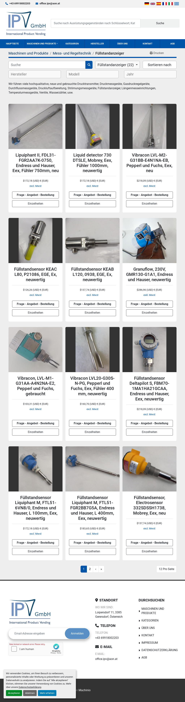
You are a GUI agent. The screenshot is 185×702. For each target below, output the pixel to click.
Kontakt (147, 43)
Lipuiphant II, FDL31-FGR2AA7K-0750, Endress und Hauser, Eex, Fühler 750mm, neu (35, 163)
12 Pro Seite (166, 569)
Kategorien (72, 43)
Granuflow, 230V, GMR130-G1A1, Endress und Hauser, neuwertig (149, 274)
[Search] (96, 23)
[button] (42, 43)
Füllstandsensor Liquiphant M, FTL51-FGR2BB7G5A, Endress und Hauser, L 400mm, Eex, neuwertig (92, 508)
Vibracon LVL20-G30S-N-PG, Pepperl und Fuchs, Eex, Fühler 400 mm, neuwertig (92, 386)
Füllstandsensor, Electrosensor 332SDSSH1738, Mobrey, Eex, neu (149, 505)
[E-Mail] (37, 633)
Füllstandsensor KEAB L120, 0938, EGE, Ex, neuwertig (92, 274)
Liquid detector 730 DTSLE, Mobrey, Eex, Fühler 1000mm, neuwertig (92, 163)
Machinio (85, 690)
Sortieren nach (159, 65)
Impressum (149, 642)
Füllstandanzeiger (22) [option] (116, 65)
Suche (160, 23)
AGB (172, 43)
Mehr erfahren (47, 693)
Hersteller (97, 43)
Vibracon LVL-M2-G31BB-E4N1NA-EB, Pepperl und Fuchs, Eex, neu (149, 163)
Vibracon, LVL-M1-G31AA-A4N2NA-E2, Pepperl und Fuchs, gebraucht (35, 386)
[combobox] (117, 65)
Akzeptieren (14, 693)
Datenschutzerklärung (30, 687)
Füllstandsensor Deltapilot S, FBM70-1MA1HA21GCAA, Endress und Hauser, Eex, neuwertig (149, 389)
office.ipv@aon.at (50, 3)
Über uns (122, 43)
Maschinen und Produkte (41, 43)
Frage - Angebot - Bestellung (35, 195)
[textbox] (22, 74)
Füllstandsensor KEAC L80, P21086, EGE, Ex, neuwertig (35, 274)
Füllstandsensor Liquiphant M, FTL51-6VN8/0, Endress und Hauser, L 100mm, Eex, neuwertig (35, 508)
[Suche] (46, 65)
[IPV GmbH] (29, 611)
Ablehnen (30, 693)
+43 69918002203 (19, 3)
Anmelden (77, 633)
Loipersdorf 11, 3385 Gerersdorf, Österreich (109, 614)
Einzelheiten (35, 203)
